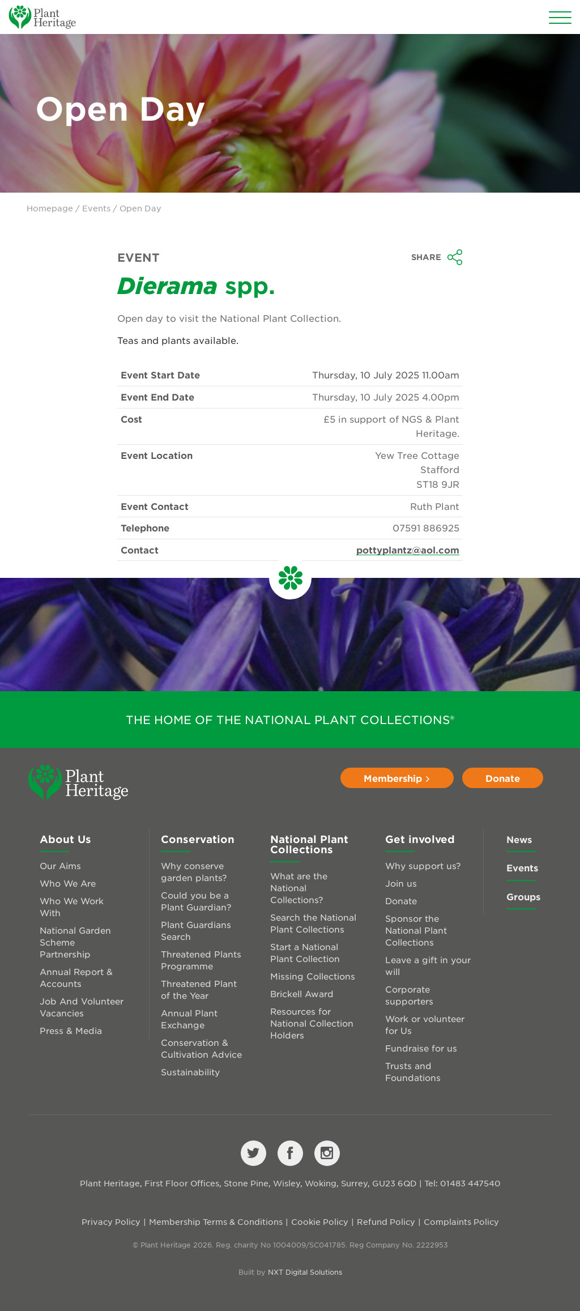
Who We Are (68, 883)
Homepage (50, 208)
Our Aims (60, 865)
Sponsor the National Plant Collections (416, 930)
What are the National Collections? (298, 887)
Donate (502, 778)
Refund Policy (386, 1221)
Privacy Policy (111, 1221)
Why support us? (423, 865)
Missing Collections (312, 976)
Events (96, 208)
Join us (401, 883)
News (519, 839)
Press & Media (71, 1030)
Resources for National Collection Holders (311, 1023)
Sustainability (190, 1071)
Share (437, 257)
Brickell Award (302, 993)
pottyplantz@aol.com (407, 549)
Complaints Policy (461, 1221)
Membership (397, 778)
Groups (523, 896)
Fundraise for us (421, 1047)
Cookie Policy (319, 1221)
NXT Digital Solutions (305, 1271)
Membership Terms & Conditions (216, 1221)
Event (138, 257)
